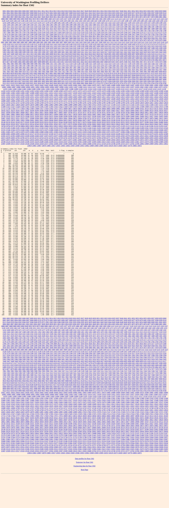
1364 (47, 25)
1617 (8, 28)
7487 (74, 68)
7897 (117, 71)
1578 (117, 27)
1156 (53, 21)
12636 (56, 99)
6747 (98, 60)
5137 (35, 44)
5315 (55, 50)
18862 (13, 114)
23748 (113, 144)
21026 (108, 126)
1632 (51, 28)
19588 (32, 118)
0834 (67, 17)
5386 (16, 52)
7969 (141, 71)
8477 (71, 79)
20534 (32, 124)
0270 (43, 13)
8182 (55, 75)
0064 (16, 13)
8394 (149, 77)
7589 (28, 69)
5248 (86, 48)
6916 (59, 62)
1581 (129, 27)
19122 (161, 114)
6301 (133, 56)
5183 (24, 46)
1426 (63, 25)
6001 (39, 54)
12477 (94, 95)
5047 (47, 40)
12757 (17, 103)
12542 (8, 97)
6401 (141, 58)
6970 (110, 62)
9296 (129, 81)
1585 (145, 27)
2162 (110, 32)
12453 (13, 95)
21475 (113, 128)
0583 (55, 15)
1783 (153, 30)
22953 (41, 140)
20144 (165, 120)
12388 (142, 91)
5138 (39, 44)
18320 (51, 110)
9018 (24, 81)
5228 (8, 48)
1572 (94, 27)
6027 (102, 54)
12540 (166, 95)
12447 (151, 93)
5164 (114, 44)
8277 (55, 77)
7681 (35, 71)
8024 (8, 73)
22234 (103, 134)
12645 (99, 99)
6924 (90, 62)
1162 (76, 21)
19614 (51, 118)
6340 (47, 58)
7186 (20, 66)
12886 (65, 105)
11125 (159, 89)
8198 (98, 75)
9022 (28, 81)
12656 (151, 99)
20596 (89, 124)
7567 (149, 68)
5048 (51, 40)
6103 (153, 54)
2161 (106, 32)
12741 (127, 101)
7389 (8, 68)
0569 (35, 15)
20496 (3, 124)
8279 (59, 77)
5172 (145, 44)
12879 (32, 105)
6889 (43, 62)
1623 (28, 28)
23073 (146, 140)
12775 (60, 103)
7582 (12, 69)
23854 (29, 146)
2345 (125, 34)
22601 (137, 136)
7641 (137, 69)
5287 (149, 48)
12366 (46, 91)
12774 (56, 103)
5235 (35, 48)
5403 (71, 52)
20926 (65, 126)
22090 (13, 134)
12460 (46, 95)
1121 (143, 19)
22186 (65, 134)
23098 (161, 140)
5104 (85, 42)
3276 (149, 36)
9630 (28, 83)
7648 (149, 69)
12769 (41, 103)
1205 (161, 21)
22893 (13, 140)
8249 (35, 77)
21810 (103, 130)
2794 (31, 36)
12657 (156, 99)
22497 (75, 136)
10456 (65, 85)
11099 (76, 89)
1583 (137, 27)
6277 (86, 56)
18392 (108, 110)
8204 (117, 75)
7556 (125, 68)
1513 (141, 25)
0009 (31, 11)
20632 (137, 124)
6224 (47, 56)
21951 (94, 132)
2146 (51, 32)
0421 (86, 13)
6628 (24, 60)
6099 (141, 54)
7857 (110, 71)
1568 (78, 27)
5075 (145, 40)
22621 (146, 136)
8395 (153, 77)
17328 (17, 107)
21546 (8, 130)
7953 (129, 71)
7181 (164, 64)
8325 (78, 77)
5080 (164, 40)
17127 (108, 105)
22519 (89, 136)
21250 (161, 126)
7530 (90, 68)
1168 (99, 21)
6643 (78, 60)
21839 (146, 130)
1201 (146, 21)
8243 (28, 77)
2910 (106, 36)
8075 (47, 73)
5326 (98, 50)
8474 (63, 79)
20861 (42, 126)
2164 (117, 32)
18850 (166, 112)
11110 (122, 89)
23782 (132, 144)
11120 (150, 89)
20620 (118, 124)
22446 (37, 136)
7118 (70, 64)
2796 (39, 36)
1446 (67, 25)
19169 (17, 116)
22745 (75, 138)
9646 (55, 83)
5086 (22, 42)
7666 (16, 71)
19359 (113, 116)
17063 (89, 105)
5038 (20, 40)
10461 (80, 85)
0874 (137, 17)
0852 (102, 17)
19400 (132, 116)
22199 (70, 134)
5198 (78, 46)
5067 (117, 40)
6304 (145, 56)
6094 (121, 54)
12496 (151, 95)
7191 (39, 66)
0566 (24, 15)
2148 (59, 32)
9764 (153, 83)
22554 (108, 136)
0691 (157, 15)
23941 (63, 146)
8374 (98, 77)
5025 (133, 38)
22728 (51, 138)
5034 (4, 40)
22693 (13, 138)
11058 (137, 87)
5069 (125, 40)
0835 (71, 17)
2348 (137, 34)
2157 (94, 32)
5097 (61, 42)
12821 (151, 103)
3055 (145, 36)
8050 (24, 73)
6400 (137, 58)
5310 (43, 50)
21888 (41, 132)
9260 (86, 81)
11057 (132, 87)
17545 (123, 107)
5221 (145, 46)
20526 (13, 124)
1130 (11, 21)
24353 (106, 146)
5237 (43, 48)
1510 (129, 25)
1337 (149, 23)
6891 (47, 62)
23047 (103, 140)
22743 (70, 138)
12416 (65, 93)
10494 (123, 85)
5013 (90, 38)
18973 (51, 114)
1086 (77, 19)
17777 (18, 109)
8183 (59, 75)
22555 (113, 136)
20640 (142, 124)
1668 (82, 28)
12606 (80, 97)
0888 (11, 19)
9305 (153, 81)
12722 (70, 101)
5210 (106, 46)
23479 (146, 142)
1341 (164, 23)
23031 (94, 140)
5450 (20, 54)
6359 (82, 58)
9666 (86, 83)
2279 (94, 34)
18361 (80, 110)
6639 (63, 60)
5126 (162, 42)
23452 (127, 142)
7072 (145, 62)
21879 (27, 132)
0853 (106, 17)
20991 (99, 126)
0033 (106, 11)
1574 (102, 27)
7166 (153, 64)
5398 (51, 52)
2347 (133, 34)
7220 (71, 66)
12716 (60, 101)
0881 (160, 17)
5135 (28, 44)
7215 (59, 66)
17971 (56, 109)
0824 (35, 17)
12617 (132, 97)
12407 (27, 93)
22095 (17, 134)
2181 (16, 34)
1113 (112, 19)
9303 (145, 81)
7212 (47, 66)
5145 (67, 44)
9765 (157, 83)
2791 (24, 36)
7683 (39, 71)
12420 (84, 93)
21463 (103, 128)
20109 (118, 120)
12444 (137, 93)
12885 (60, 105)
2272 (67, 34)
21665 (32, 130)
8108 (75, 73)
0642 (102, 15)
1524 (20, 27)
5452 (28, 54)
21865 (8, 132)
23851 (161, 144)
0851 (98, 17)
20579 (70, 124)
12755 (13, 103)
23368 (84, 142)
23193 (32, 142)
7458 (67, 68)
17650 (156, 107)
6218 (28, 56)
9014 (16, 81)
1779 (137, 30)
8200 (106, 75)
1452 (86, 25)
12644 (94, 99)
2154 (82, 32)
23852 (166, 144)
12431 (123, 93)
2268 (51, 34)
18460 (132, 110)
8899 (4, 81)
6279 (94, 56)
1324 (117, 23)
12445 (142, 93)
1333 (133, 23)
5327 (102, 50)
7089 (32, 64)
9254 (74, 81)
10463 (84, 85)
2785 (164, 34)
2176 (164, 32)
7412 (35, 68)
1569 (82, 27)
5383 (4, 52)
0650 (129, 15)
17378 (37, 107)
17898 (37, 109)
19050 (89, 114)
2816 (74, 36)
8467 (51, 79)
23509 (8, 144)
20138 (161, 120)
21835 (137, 130)
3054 (141, 36)
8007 (157, 71)
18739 (89, 112)
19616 (56, 118)
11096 (62, 89)
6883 (24, 62)
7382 (164, 66)
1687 (149, 28)
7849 (102, 71)
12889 (75, 105)
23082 (151, 140)
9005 (12, 81)
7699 (51, 71)
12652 (132, 99)
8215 (160, 75)
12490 (142, 95)
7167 (156, 64)
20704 (8, 126)
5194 (63, 46)
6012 (63, 54)
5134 (24, 44)
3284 (16, 38)
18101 (142, 109)
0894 (22, 19)
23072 (142, 140)
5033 (164, 38)
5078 (157, 40)
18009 (65, 109)
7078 (157, 62)
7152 (106, 64)
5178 (4, 46)
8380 (110, 77)
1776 (125, 30)
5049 (55, 40)
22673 (3, 138)
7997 (149, 71)
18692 (60, 112)
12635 (51, 99)
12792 (132, 103)
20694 (166, 124)
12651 (127, 99)
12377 (94, 91)
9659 (74, 83)
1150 (30, 21)
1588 (157, 27)
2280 (98, 34)
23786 (137, 144)
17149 (113, 105)
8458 (39, 79)
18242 (17, 110)
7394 (12, 68)
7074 (149, 62)
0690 (153, 15)
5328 (106, 50)
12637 (60, 99)
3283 (12, 38)
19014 (65, 114)
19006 (61, 114)
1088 (85, 19)
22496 (70, 136)
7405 (28, 68)
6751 (114, 60)
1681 (125, 28)
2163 (114, 32)
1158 (61, 21)
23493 (166, 142)
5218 (137, 46)
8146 (141, 73)
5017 (106, 38)
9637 (43, 83)
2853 (98, 36)
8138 (117, 73)
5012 (86, 38)
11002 (66, 87)
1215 (165, 21)
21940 (89, 132)
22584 (132, 136)
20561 (51, 124)
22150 (37, 134)
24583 (120, 146)
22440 (32, 136)
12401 (8, 93)
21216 (156, 126)
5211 (110, 46)
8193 (82, 75)
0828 (43, 17)
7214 (55, 66)
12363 (32, 91)
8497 (106, 79)
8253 (43, 77)
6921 (78, 62)
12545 (17, 97)
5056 (78, 40)
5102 (77, 42)
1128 (3, 21)
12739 (123, 101)
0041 (125, 11)
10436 (27, 85)
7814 (82, 71)
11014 (90, 87)
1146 (15, 21)
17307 (166, 105)
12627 (13, 99)
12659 (166, 99)
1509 (125, 25)
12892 (80, 105)
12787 (113, 103)
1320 (102, 23)
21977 (118, 132)
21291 (17, 128)
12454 (17, 95)
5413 (90, 52)
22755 (89, 138)
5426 (141, 52)
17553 (127, 107)
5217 (133, 46)
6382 (106, 58)
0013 (47, 11)
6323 (12, 58)
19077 (127, 114)
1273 (28, 23)
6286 (121, 56)
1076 (62, 19)
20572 (60, 124)
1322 (110, 23)
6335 (28, 58)
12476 (89, 95)
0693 (164, 15)
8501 (117, 79)
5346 (145, 50)
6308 (160, 56)
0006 (24, 11)
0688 (145, 15)
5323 (86, 50)
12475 (84, 95)
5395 (39, 52)
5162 (106, 44)
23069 (132, 140)
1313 (78, 23)
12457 (32, 95)
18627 (27, 112)
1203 (153, 21)
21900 (56, 132)
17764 (13, 109)
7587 (24, 69)
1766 (102, 30)
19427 (151, 116)
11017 (94, 87)
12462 (56, 95)
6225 (51, 56)
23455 (132, 142)
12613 (113, 97)
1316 (90, 23)
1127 (166, 19)
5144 (63, 44)
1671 (94, 28)
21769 (80, 130)
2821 (94, 36)
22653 (161, 136)
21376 (56, 128)
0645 (114, 15)
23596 (56, 144)
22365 (3, 136)
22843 (156, 138)
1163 (80, 21)
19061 (94, 114)
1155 (49, 21)
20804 (22, 126)
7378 (157, 66)
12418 (75, 93)
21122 (132, 126)
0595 (82, 15)
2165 (121, 32)
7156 (121, 64)
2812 (59, 36)
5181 (16, 46)
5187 (35, 46)
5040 (28, 40)
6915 (55, 62)
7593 (31, 69)
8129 (106, 73)
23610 (75, 144)
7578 (8, 69)
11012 (85, 87)
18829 (161, 112)
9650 (59, 83)
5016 (102, 38)
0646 (117, 15)
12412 (51, 93)
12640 (75, 99)
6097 (133, 54)
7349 (141, 66)
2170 (141, 32)
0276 (47, 13)
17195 (137, 105)
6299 (125, 56)
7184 (12, 66)
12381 (113, 91)
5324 (90, 50)
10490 (118, 85)
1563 (59, 27)
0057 (153, 11)
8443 (20, 79)
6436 (149, 58)
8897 (160, 79)
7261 (117, 66)
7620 (121, 69)
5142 (55, 44)
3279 (160, 36)
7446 (63, 68)
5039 (24, 40)
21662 (27, 130)
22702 (17, 138)
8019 (4, 73)
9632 (35, 83)
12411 (46, 93)
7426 (51, 68)
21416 (75, 128)
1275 (35, 23)
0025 (78, 11)
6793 (145, 60)
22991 (84, 140)
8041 (20, 73)
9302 (141, 81)
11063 (146, 87)
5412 (86, 52)
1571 (90, 27)
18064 (104, 109)
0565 (20, 15)
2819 (86, 36)
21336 (41, 128)
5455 (35, 54)
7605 (74, 69)
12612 (108, 97)
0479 (141, 13)
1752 (47, 30)
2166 (125, 32)
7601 (63, 69)
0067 (28, 13)
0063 (12, 13)
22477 (56, 136)
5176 (160, 44)
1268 (12, 23)
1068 (50, 19)
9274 (102, 81)
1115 (120, 19)
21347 (46, 128)
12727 (89, 101)
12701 (22, 101)
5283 (137, 48)
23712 (99, 144)
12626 (8, 99)
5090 (38, 42)
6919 (71, 62)
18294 (32, 110)
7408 (31, 68)
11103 (94, 89)
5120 (139, 42)
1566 (71, 27)
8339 (82, 77)
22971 (60, 140)
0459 (129, 13)
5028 (145, 38)
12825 (3, 105)
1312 (74, 23)
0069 (35, 13)
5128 (4, 44)
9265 (94, 81)
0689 (149, 15)
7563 (141, 68)
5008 (71, 38)
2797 (43, 36)
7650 (153, 69)
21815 (113, 130)
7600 (59, 69)
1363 (43, 25)
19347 (103, 116)
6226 (55, 56)
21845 (156, 130)
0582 (51, 15)
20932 (70, 126)
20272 (80, 122)
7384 (4, 68)
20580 (75, 124)
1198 (134, 21)
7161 (141, 64)
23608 (70, 144)
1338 (153, 23)
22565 (123, 136)
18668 (51, 112)
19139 (3, 116)
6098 (137, 54)
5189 (43, 46)
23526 (22, 144)
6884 (28, 62)
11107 (113, 89)
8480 (74, 79)
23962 (87, 146)
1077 (65, 19)
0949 (26, 19)
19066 (108, 114)
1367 (59, 25)
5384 (8, 52)
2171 (145, 32)
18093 (127, 109)
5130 (8, 44)
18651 (41, 112)
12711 (46, 101)
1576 (110, 27)
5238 (47, 48)
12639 (70, 99)
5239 (51, 48)
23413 (103, 142)
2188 (31, 34)
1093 (105, 19)
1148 (22, 21)
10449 (56, 85)
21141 (137, 126)
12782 (89, 103)
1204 (157, 21)
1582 (133, 27)
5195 (67, 46)
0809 (16, 17)
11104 (99, 89)
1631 (47, 28)
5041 (31, 40)
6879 (12, 62)
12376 (89, 91)
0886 (3, 19)
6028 (106, 54)
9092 (43, 81)
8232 (20, 77)
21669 (37, 130)
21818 (118, 130)
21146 (146, 126)
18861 (8, 114)
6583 (20, 60)
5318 (67, 50)
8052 (28, 73)
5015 (98, 38)
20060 (80, 120)
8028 (12, 73)
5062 (98, 40)
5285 (145, 48)
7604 (71, 69)
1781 (145, 30)
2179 (8, 34)
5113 (116, 42)
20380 (146, 122)
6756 (133, 60)
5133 (20, 44)
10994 (42, 87)
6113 (157, 54)
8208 (133, 75)
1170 (107, 21)
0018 (63, 11)
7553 (121, 68)
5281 (129, 48)
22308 (166, 134)
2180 (12, 34)
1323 (114, 23)
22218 (89, 134)
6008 (51, 54)
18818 (137, 112)
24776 (130, 146)
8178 (43, 75)
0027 (82, 11)
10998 (61, 87)
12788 (118, 103)
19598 (37, 118)
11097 (66, 89)
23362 (80, 142)
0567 (28, 15)
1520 (4, 27)
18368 (84, 110)
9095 (51, 81)
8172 (24, 75)
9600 (20, 83)
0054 (141, 11)
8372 (94, 77)
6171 (12, 56)
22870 (3, 140)
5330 (114, 50)
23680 (89, 144)
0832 (59, 17)
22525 (94, 136)
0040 (121, 11)
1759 (74, 30)
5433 (149, 52)
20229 (51, 122)
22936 (37, 140)
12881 (41, 105)
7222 (78, 66)
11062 (141, 87)
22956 (46, 140)
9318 (12, 83)
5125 (158, 42)
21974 (113, 132)
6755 (129, 60)
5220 (141, 46)
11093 (52, 89)
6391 (114, 58)
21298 (27, 128)
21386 (65, 128)
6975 (117, 62)
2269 (55, 34)
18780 (118, 112)
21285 (8, 128)
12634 (46, 99)
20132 (137, 120)
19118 (156, 114)
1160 (69, 21)
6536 (8, 60)
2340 (106, 34)
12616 (127, 97)
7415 (39, 68)
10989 (23, 87)
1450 (78, 25)
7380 (160, 66)
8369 (90, 77)
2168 (133, 32)
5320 (74, 50)
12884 (56, 105)
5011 (82, 38)
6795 (153, 60)
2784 (160, 34)
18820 (142, 112)
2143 (39, 32)
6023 (86, 54)
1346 (16, 25)
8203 (114, 75)
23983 (96, 146)
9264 (90, 81)
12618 (137, 97)
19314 (80, 116)
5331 (117, 50)
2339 (102, 34)
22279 (151, 134)
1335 (141, 23)
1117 (127, 19)
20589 (80, 124)
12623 (161, 97)
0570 (39, 15)
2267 (47, 34)
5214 (121, 46)
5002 (47, 38)
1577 (114, 27)
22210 (80, 134)
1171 (111, 21)
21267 (165, 126)
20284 (89, 122)
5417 (106, 52)
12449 (161, 93)
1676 (110, 28)
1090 (93, 19)
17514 (108, 107)
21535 (3, 130)
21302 (32, 128)
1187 (122, 21)
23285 (46, 142)
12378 (99, 91)
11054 (122, 87)
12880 (37, 105)
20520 (8, 124)
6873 (164, 60)
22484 (60, 136)
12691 (8, 101)
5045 (39, 40)
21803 (94, 130)
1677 (114, 28)
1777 (129, 30)
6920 (74, 62)
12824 (166, 103)
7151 (102, 64)
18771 (113, 112)
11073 (160, 87)
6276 (82, 56)
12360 (17, 91)
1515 (149, 25)
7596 (43, 69)
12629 (22, 99)
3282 (8, 38)
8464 (47, 79)
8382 (117, 77)
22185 (60, 134)
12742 (132, 101)
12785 (103, 103)
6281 (102, 56)
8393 (145, 77)
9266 (98, 81)
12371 (70, 91)
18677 (56, 112)
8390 (133, 77)
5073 (137, 40)
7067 (141, 62)
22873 (8, 140)
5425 (137, 52)
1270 (16, 23)
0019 (67, 11)
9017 (20, 81)
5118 (131, 42)
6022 (82, 54)
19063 (99, 114)
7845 (98, 71)
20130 (132, 120)
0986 (46, 19)
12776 (65, 103)
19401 (137, 116)
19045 (84, 114)
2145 (47, 32)
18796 (127, 112)
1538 (51, 27)
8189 (74, 75)
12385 (132, 91)
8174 (31, 75)
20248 (65, 122)
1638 (71, 28)
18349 (75, 110)
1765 (98, 30)
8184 (63, 75)
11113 (136, 89)
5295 (157, 48)
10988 (18, 87)
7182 (4, 66)
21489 (132, 128)
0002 (8, 11)
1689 (157, 28)
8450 (31, 79)
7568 (153, 68)
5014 (94, 38)
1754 (55, 30)
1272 (24, 23)
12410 (41, 93)
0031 (98, 11)
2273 (71, 34)
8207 (129, 75)
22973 (70, 140)
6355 (67, 58)
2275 (78, 34)
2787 (8, 36)
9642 (47, 83)
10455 (60, 85)
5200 (86, 46)
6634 (47, 60)
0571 (43, 15)
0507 (153, 13)
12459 (41, 95)
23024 (89, 140)
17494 (103, 107)
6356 (71, 58)
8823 (149, 79)
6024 (90, 54)
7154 (113, 64)
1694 (8, 30)
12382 (118, 91)
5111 (108, 42)
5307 (31, 50)
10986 (9, 87)
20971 (89, 126)
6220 (35, 56)
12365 (41, 91)
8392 (141, 77)
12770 (46, 103)
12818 (137, 103)
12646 (103, 99)
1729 (20, 30)
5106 (92, 42)
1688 (153, 28)
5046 (43, 40)
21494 (137, 128)
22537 (99, 136)
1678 (117, 28)
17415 (56, 107)
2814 (67, 36)
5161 (102, 44)
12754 (8, 103)
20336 (113, 122)
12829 (22, 105)
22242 (108, 134)
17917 (41, 109)
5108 (100, 42)
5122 (146, 42)
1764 (94, 30)
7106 (59, 64)
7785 (71, 71)
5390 (28, 52)
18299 (37, 110)
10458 (70, 85)
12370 (65, 91)
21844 (151, 130)
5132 (16, 44)
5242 (63, 48)
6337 (35, 58)
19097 (142, 114)
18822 (151, 112)
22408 (17, 136)
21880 (32, 132)
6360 (86, 58)
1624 (31, 28)
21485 (123, 128)
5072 (133, 40)
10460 (75, 85)
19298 (70, 116)
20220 (41, 122)
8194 (86, 75)
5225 (160, 46)
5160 (98, 44)
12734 (113, 101)
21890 (46, 132)
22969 (56, 140)
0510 (164, 13)
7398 (16, 68)
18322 (60, 110)
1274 (31, 23)
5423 (129, 52)
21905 (65, 132)
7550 (114, 68)
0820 (20, 17)
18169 (165, 109)
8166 (12, 75)
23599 (65, 144)
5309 (39, 50)
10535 (142, 85)
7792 (74, 71)
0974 (34, 19)
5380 (160, 50)
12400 (3, 93)
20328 (99, 122)
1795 (28, 32)
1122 (146, 19)
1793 (24, 32)
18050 (94, 109)
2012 (35, 32)
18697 (65, 112)
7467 (71, 68)
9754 (121, 83)
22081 (8, 134)
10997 (56, 87)
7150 (98, 64)
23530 (27, 144)
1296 (71, 23)
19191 (32, 116)
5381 (164, 50)
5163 (110, 44)
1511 (133, 25)
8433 (12, 79)
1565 (67, 27)
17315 (8, 107)
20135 (146, 120)
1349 (28, 25)
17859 (22, 109)
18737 (84, 112)
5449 (16, 54)
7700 (55, 71)
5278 (117, 48)
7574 (164, 68)
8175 (35, 75)
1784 (157, 30)
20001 (32, 120)
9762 (145, 83)
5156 (82, 44)
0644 (110, 15)
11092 (48, 89)
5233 (28, 48)
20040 (51, 120)
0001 (4, 11)
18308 (46, 110)
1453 (90, 25)
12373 (80, 91)
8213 (153, 75)
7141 (90, 64)
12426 (103, 93)
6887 (35, 62)
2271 (63, 34)
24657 (125, 146)
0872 (129, 17)
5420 (117, 52)
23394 (94, 142)
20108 (113, 120)
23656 (84, 144)
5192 (55, 46)
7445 (59, 68)
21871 (13, 132)
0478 (137, 13)
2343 (117, 34)
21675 (46, 130)
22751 (80, 138)
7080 (164, 62)
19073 (123, 114)
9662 (82, 83)
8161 (156, 73)
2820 (90, 36)
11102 (90, 89)
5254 (106, 48)
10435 (22, 85)
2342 (114, 34)
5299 (164, 48)
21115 (127, 126)
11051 (113, 87)
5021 (121, 38)
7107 (63, 64)
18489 (146, 110)
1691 (160, 28)
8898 (164, 79)
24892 (135, 146)
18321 (56, 110)
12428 (108, 93)
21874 (17, 132)
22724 (41, 138)
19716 (89, 118)
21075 (118, 126)
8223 (12, 77)
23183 (22, 142)
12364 (37, 91)
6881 (16, 62)
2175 (160, 32)
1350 (31, 25)
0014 (51, 11)
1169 (103, 21)
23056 (123, 140)
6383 (110, 58)
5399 (55, 52)
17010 (84, 105)
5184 (28, 46)
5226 (164, 46)
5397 (47, 52)
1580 (125, 27)
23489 (161, 142)
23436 (118, 142)
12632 (37, 99)
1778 (133, 30)
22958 (51, 140)
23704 (94, 144)
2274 (74, 34)
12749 (156, 101)
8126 (98, 73)
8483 (86, 79)
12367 (51, 91)
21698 (56, 130)
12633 (41, 99)
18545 (156, 110)
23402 (99, 142)
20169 (17, 122)
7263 (125, 66)
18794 (123, 112)
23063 (127, 140)
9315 (8, 83)
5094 (53, 42)
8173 (28, 75)
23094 (156, 140)
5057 (82, 40)
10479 (103, 85)
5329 (110, 50)
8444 (24, 79)
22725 (46, 138)
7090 (35, 64)
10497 (132, 85)
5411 (82, 52)
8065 (35, 73)
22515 (84, 136)
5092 (45, 42)
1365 (51, 25)
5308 (35, 50)
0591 (67, 15)
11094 (57, 89)
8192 (78, 75)
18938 (46, 114)
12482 (118, 95)
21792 (89, 130)
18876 (22, 114)
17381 (41, 107)
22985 (80, 140)
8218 (8, 77)
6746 (94, 60)
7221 (74, 66)
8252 (39, 77)
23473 (142, 142)
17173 (127, 105)
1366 (55, 25)
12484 (127, 95)
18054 (99, 109)
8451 (35, 79)
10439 (37, 85)
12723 (75, 101)
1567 (74, 27)
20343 (118, 122)
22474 (51, 136)
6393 (121, 58)
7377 (153, 66)
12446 (146, 93)
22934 (32, 140)
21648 (22, 130)
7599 (55, 69)
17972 (61, 109)
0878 (153, 17)
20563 (56, 124)
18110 (147, 109)
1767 (106, 30)
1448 (71, 25)
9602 (24, 83)
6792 (141, 60)
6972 (114, 62)
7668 (20, 71)
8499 (114, 79)
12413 (56, 93)
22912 (17, 140)
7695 (43, 71)
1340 (160, 23)
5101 (73, 42)
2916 (129, 36)
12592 (60, 97)
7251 (90, 66)
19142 (8, 116)
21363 (51, 128)
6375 (98, 58)
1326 (121, 23)
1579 (121, 27)
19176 (22, 116)
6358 (78, 58)
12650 (123, 99)
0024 (74, 11)
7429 (55, 68)
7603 (67, 69)
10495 (127, 85)
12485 (132, 95)
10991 (33, 87)
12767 (32, 103)
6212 (24, 56)
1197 (130, 21)
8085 (59, 73)
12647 (108, 99)
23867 (39, 146)
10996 (52, 87)
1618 (12, 28)
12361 (22, 91)
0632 (86, 15)
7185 (16, 66)
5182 (20, 46)
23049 (108, 140)
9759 (137, 83)
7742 (63, 71)
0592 (71, 15)
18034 (89, 109)
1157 (57, 21)
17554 (132, 107)
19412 (146, 116)
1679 (121, 28)
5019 (114, 38)
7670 (24, 71)
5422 (125, 52)
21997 (137, 132)
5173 (149, 44)
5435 (157, 52)
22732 (56, 138)
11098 (71, 89)
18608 (22, 112)
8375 (102, 77)
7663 (8, 71)
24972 (139, 146)
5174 (153, 44)
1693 (4, 30)
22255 (123, 134)
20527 (17, 124)
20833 (32, 126)
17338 (22, 107)
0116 (39, 13)
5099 (65, 42)
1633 (55, 28)
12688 (3, 101)
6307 (157, 56)
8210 (141, 75)
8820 (145, 79)
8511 (125, 79)
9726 (98, 83)
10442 (41, 85)
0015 (55, 11)
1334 (137, 23)
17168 (123, 105)
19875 (146, 118)
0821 (24, 17)
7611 (94, 69)
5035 (8, 40)
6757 (137, 60)
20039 (46, 120)
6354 (63, 58)
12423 (94, 93)
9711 (94, 83)
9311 (160, 81)
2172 (149, 32)
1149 (26, 21)
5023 (125, 38)
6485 (160, 58)
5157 (86, 44)
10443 (46, 85)
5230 (16, 48)
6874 (4, 62)
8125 (94, 73)
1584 (141, 27)
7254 (102, 66)
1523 (16, 27)
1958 (31, 32)
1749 (35, 30)
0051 (129, 11)
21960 (99, 132)
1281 (59, 23)
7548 (110, 68)
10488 (113, 85)
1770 (117, 30)
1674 (106, 28)
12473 (80, 95)
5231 (20, 48)
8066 (39, 73)
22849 (161, 138)
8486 (94, 79)
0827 (39, 17)
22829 (146, 138)
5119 (135, 42)
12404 (17, 93)
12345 (3, 91)
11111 (127, 89)
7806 (78, 71)
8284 (67, 77)
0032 (102, 11)
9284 (110, 81)
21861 (3, 132)
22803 (127, 138)
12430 (118, 93)
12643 (89, 99)
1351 (35, 25)
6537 (12, 60)
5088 (30, 42)
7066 (137, 62)
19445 (166, 116)
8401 (160, 77)
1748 (31, 30)
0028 (86, 11)
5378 (157, 50)
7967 (137, 71)
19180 (27, 116)
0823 (31, 17)
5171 (141, 44)
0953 (30, 19)
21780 (84, 130)
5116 (127, 42)
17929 (46, 109)
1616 (4, 28)
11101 (85, 89)
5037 (16, 40)
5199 (82, 46)
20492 (166, 122)
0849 (94, 17)
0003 (12, 11)
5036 (12, 40)
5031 (157, 38)
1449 (74, 25)
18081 (118, 109)
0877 (149, 17)
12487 (137, 95)
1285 (67, 23)
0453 (106, 13)
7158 (129, 64)
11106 (108, 89)
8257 (51, 77)
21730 (65, 130)
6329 (20, 58)
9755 (125, 83)
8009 (160, 71)
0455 (114, 13)
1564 (63, 27)
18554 (161, 110)
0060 (164, 11)
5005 (59, 38)
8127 (102, 73)
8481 (78, 79)
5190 (47, 46)
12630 (27, 99)
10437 (32, 85)
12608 (89, 97)
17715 (3, 109)
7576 (4, 69)
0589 (63, 15)
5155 (78, 44)
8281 (63, 77)
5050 (59, 40)
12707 (32, 101)
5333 (125, 50)
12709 (41, 101)
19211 (41, 116)
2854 (102, 36)
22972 (65, 140)
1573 (98, 27)
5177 (164, 44)
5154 (74, 44)
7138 (78, 64)
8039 (16, 73)
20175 (22, 122)
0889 (15, 19)
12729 (99, 101)
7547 (106, 68)
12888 (70, 105)
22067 (166, 132)
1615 (164, 27)
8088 (67, 73)
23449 (123, 142)
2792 (28, 36)
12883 (51, 105)
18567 (3, 112)
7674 (31, 71)
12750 (161, 101)
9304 (149, 81)
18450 (127, 110)
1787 (4, 32)
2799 (51, 36)
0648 (121, 15)
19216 (46, 116)
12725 (84, 101)
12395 (156, 91)
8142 (125, 73)
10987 (13, 87)
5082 (6, 42)
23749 (118, 144)
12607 (84, 97)
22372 (8, 136)
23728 (103, 144)
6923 (86, 62)
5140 (47, 44)
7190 (35, 66)
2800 (55, 36)
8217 (4, 77)
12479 (103, 95)
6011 (59, 54)
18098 (137, 109)
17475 (94, 107)
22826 (142, 138)
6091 (110, 54)
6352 (55, 58)
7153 (110, 64)
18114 (151, 109)
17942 (51, 109)
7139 (82, 64)
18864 (18, 114)
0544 (8, 15)
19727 (99, 118)
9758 (133, 83)
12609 (94, 97)
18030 (84, 109)
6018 (67, 54)
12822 (156, 103)
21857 (166, 130)
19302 (75, 116)
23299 (51, 142)
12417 (70, 93)
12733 (108, 101)
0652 (137, 15)
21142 (142, 126)
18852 (3, 114)
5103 (81, 42)
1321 (106, 23)
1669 (86, 28)
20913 (56, 126)
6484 (157, 58)
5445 (164, 52)
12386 (137, 91)
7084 (16, 64)
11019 (104, 87)
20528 (22, 124)
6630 (31, 60)
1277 (43, 23)
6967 (102, 62)
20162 (13, 122)
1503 (114, 25)
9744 (106, 83)
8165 (8, 75)
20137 (156, 120)
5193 (59, 46)
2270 (59, 34)
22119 (27, 134)
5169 (133, 44)
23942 (68, 146)
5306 (28, 50)
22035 (142, 132)
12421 (89, 93)
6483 (153, 58)
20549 (46, 124)
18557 (166, 110)
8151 (149, 73)
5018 (110, 38)
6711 (86, 60)
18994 (56, 114)
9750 (114, 83)
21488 (127, 128)
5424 (133, 52)
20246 (60, 122)
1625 (35, 28)
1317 (94, 23)
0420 (82, 13)
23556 (37, 144)
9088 (35, 81)
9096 (55, 81)
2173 (153, 32)
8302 (74, 77)
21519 (156, 128)
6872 (160, 60)
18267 (22, 110)
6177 (16, 56)
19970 (8, 120)
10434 (17, 85)
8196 (90, 75)
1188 (126, 21)
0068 (31, 13)
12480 (108, 95)
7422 (43, 68)
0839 (82, 17)
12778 (70, 103)
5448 (12, 54)
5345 (141, 50)
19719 (94, 118)
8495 (102, 79)
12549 (22, 97)
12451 (3, 95)
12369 (60, 91)
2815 (71, 36)
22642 (156, 136)
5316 (59, 50)
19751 (113, 118)
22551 (103, 136)
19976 (13, 120)
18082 (123, 109)
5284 (141, 48)
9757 (129, 83)
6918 (67, 62)
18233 (13, 110)
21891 (51, 132)
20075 (84, 120)
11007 (75, 87)
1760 (78, 30)
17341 (27, 107)
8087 (63, 73)
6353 (59, 58)
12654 (142, 99)
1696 (16, 30)
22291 (156, 134)
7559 (137, 68)
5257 (114, 48)
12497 (156, 95)
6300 (129, 56)
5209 (102, 46)
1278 (47, 23)
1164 (84, 21)
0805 (8, 17)
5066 (114, 40)
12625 (3, 99)
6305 (149, 56)
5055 (74, 40)
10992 (37, 87)
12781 (84, 103)
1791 (20, 32)
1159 (65, 21)
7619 (117, 69)
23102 (166, 140)
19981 (18, 120)
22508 (80, 136)
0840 (86, 17)
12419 (80, 93)
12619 (142, 97)
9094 (47, 81)
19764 (118, 118)
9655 (67, 83)
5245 (74, 48)
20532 (27, 124)
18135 (156, 109)
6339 (43, 58)
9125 (67, 81)
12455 (22, 95)
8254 (47, 77)
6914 (51, 62)
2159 (102, 32)
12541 (3, 97)
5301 (8, 50)
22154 (41, 134)
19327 (89, 116)
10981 (151, 85)
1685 (141, 28)
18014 (75, 109)
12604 (70, 97)
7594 (35, 69)
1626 (39, 28)
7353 (149, 66)
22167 (46, 134)
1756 (63, 30)
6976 (121, 62)
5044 (35, 40)
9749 (110, 83)
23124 (8, 142)
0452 (102, 13)
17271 (161, 105)
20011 (41, 120)
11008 (80, 87)
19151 (13, 116)
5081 (2, 42)
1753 (51, 30)
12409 (37, 93)
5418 (110, 52)
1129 (7, 21)
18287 (27, 110)
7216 (63, 66)
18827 (156, 112)
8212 (149, 75)
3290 (39, 38)
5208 (98, 46)
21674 (41, 130)
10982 (156, 85)
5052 (67, 40)
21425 (80, 128)
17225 (142, 105)
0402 (51, 13)
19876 (151, 118)
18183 (3, 110)
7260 (114, 66)
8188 (71, 75)
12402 (13, 93)
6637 (55, 60)
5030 (153, 38)
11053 (118, 87)
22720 (32, 138)
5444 (160, 52)
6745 (90, 60)
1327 (125, 23)
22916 (22, 140)
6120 (8, 56)
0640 (94, 15)
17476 (99, 107)
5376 (149, 50)
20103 (108, 120)
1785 (160, 30)
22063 (161, 132)
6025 (94, 54)
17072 (94, 105)
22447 (41, 136)
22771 (108, 138)
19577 (27, 118)
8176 (39, 75)
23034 (99, 140)
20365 (137, 122)
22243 (113, 134)
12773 (51, 103)
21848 (161, 130)
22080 (3, 134)
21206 (151, 126)
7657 (160, 69)
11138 (164, 89)
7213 (51, 66)
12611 (103, 97)
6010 (55, 54)
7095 (43, 64)
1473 (102, 25)
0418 (74, 13)
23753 (123, 144)
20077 (89, 120)
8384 (125, 77)
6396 (129, 58)
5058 (86, 40)
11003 (71, 87)
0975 (38, 19)
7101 (51, 64)
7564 (145, 68)
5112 (112, 42)
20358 (132, 122)
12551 (32, 97)
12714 (56, 101)
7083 (12, 64)
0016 (59, 11)
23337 (65, 142)
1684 (137, 28)
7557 (129, 68)
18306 (41, 110)
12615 (123, 97)
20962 (80, 126)
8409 (8, 79)
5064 (106, 40)
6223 (43, 56)
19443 (161, 116)
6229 (67, 56)
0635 (90, 15)
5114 (119, 42)
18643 (37, 112)
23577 (46, 144)
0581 (47, 15)
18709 (70, 112)
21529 (166, 128)
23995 (101, 146)
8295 (71, 77)
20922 (61, 126)
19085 (132, 114)
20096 (103, 120)
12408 (32, 93)
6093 (118, 54)
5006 (63, 38)
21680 (51, 130)
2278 (90, 34)
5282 (133, 48)
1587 (153, 27)
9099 (59, 81)
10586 (146, 85)
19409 (142, 116)
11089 (33, 89)
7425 (47, 68)
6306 (153, 56)
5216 (129, 46)
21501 (146, 128)
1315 (86, 23)
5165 (117, 44)
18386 (99, 110)
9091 (39, 81)
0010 (35, 11)
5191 (51, 46)
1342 (4, 25)
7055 (129, 62)
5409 (74, 52)
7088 (28, 64)
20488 (161, 122)
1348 (24, 25)
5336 (133, 50)
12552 (37, 97)
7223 (82, 66)
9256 (78, 81)
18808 (132, 112)
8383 (121, 77)
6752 (117, 60)
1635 (63, 28)
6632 (39, 60)
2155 (86, 32)
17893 (32, 109)
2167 (129, 32)
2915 (125, 36)
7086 (24, 64)
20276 (84, 122)
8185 (67, 75)
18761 (103, 112)
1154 (45, 21)
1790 (16, 32)
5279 (121, 48)
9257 (82, 81)
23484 (156, 142)
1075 (58, 19)
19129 (165, 114)
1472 (98, 25)
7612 (98, 69)
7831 (86, 71)
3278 (157, 36)
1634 (59, 28)
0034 (110, 11)
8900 (8, 81)
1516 (153, 25)
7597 (47, 69)
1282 (63, 23)
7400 (20, 68)
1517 (157, 25)
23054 (118, 140)
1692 (164, 28)
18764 (108, 112)
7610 (90, 69)
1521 (8, 27)
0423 (94, 13)
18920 (37, 114)
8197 (94, 75)
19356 (108, 116)
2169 (137, 32)
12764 (27, 103)
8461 (43, 79)
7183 (8, 66)
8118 (82, 73)
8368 (86, 77)
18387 (103, 110)
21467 (108, 128)
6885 (31, 62)
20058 (75, 120)
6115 (160, 54)
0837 (78, 17)
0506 (149, 13)
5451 (24, 54)
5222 (149, 46)
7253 (98, 66)
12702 (27, 101)
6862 (157, 60)
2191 (43, 34)
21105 (123, 126)
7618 (114, 69)
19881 (156, 118)
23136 (13, 142)
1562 (55, 27)
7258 (110, 66)
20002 (37, 120)
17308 (3, 107)
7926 (125, 71)
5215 (125, 46)
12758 (22, 103)
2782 (153, 34)
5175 (157, 44)
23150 (17, 142)
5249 (90, 48)
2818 (82, 36)
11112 (131, 89)
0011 (39, 11)
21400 (70, 128)
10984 (166, 85)
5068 (121, 40)
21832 (132, 130)
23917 (53, 146)
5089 (34, 42)
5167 (125, 44)
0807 (12, 17)
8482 (82, 79)
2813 (63, 36)
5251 (98, 48)
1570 (86, 27)
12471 (70, 95)
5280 (125, 48)
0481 (145, 13)
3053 (137, 36)
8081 (51, 73)
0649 (125, 15)
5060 (90, 40)
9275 (106, 81)
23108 (3, 142)
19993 (22, 120)
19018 (75, 114)
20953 (75, 126)
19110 (151, 114)
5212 (114, 46)
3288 (31, 38)
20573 (65, 124)
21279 (3, 128)
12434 (132, 93)
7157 (125, 64)
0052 (133, 11)
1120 (139, 19)
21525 (161, 128)
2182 (20, 34)
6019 (71, 54)
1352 (39, 25)
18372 (89, 110)
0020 (71, 11)
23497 (3, 144)
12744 (137, 101)
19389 (127, 116)
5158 (90, 44)
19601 (41, 118)
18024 (80, 109)
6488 (4, 60)
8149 (145, 73)
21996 (132, 132)
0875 (141, 17)
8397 (157, 77)
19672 (75, 118)
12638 (65, 99)
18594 (13, 112)
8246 (31, 77)
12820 (146, 103)
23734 (108, 144)
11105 (104, 89)
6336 (31, 58)
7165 (149, 64)
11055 (127, 87)
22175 (56, 134)
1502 (110, 25)
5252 (102, 48)
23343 (70, 142)
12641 (80, 99)
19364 (118, 116)
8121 (86, 73)
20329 (103, 122)
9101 (63, 81)
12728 (94, 101)
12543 (13, 97)
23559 (41, 144)
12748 (151, 101)
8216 (164, 75)
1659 (74, 28)
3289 (35, 38)
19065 (104, 114)
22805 (132, 138)
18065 (108, 109)
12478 (99, 95)
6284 (114, 56)
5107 (96, 42)
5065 (110, 40)
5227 (4, 48)
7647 (145, 69)
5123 (150, 42)
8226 (16, 77)
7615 (110, 69)
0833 (63, 17)
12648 (113, 99)
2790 (20, 36)
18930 (41, 114)
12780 (80, 103)
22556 (118, 136)
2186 (24, 34)
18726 (80, 112)
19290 (65, 116)
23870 (44, 146)
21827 (127, 130)
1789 (12, 32)
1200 (142, 21)
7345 (137, 66)
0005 (20, 11)
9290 (114, 81)
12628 (17, 99)
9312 (164, 81)
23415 (108, 142)
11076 (5, 89)
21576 (17, 130)
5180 (12, 46)
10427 (3, 85)
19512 (13, 118)
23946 (77, 146)
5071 (129, 40)
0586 (59, 15)
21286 (13, 128)
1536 (43, 27)
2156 (90, 32)
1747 (28, 30)
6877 (8, 62)
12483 (123, 95)
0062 (8, 13)
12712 (51, 101)
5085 (18, 42)
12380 (108, 91)
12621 (151, 97)
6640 (67, 60)
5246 (78, 48)
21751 (70, 130)
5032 (160, 38)
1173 (119, 21)
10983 (161, 85)
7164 (145, 64)
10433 (13, 85)
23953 (82, 146)
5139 (43, 44)
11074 (165, 87)
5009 (74, 38)
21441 (94, 128)
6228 (63, 56)
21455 (99, 128)
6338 (39, 58)
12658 (161, 99)
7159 (133, 64)
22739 (60, 138)
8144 (133, 73)
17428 (65, 107)
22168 (51, 134)
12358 (13, 91)
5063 (102, 40)
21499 (142, 128)
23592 (51, 144)
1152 (38, 21)
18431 (123, 110)
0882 (164, 17)
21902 (60, 132)
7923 (121, 71)
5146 (71, 44)
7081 (4, 64)
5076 (149, 40)
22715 (27, 138)
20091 (99, 120)
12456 (27, 95)
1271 (20, 23)
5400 (59, 52)
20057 (70, 120)
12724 (80, 101)
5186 (31, 46)
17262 (146, 105)
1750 (39, 30)
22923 (27, 140)
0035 (114, 11)
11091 (43, 89)
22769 (103, 138)
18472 (142, 110)
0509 (160, 13)
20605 (103, 124)
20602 (94, 124)
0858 (125, 17)
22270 (137, 134)
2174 (157, 32)
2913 (117, 36)
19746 (108, 118)
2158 (98, 32)
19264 (56, 116)
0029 (90, 11)
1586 (149, 27)
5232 (24, 48)
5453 (32, 54)
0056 (149, 11)
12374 (84, 91)
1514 (145, 25)
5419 (114, 52)
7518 (86, 68)
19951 (166, 118)
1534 (35, 27)
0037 (117, 11)
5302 (12, 50)
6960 (94, 62)
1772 (121, 30)
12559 (46, 97)
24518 (111, 146)
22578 (127, 136)
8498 (110, 79)
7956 (133, 71)
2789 (16, 36)
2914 (121, 36)
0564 (16, 15)
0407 (67, 13)
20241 (56, 122)
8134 (113, 73)
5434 (153, 52)
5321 (78, 50)
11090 (38, 89)
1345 (12, 25)
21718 (60, 130)
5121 (143, 42)
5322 (82, 50)
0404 (55, 13)
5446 (4, 54)
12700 (17, 101)
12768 (37, 103)
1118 (131, 19)
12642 (84, 99)
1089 (89, 19)
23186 (27, 142)
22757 (94, 138)
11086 (29, 89)
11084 (19, 89)
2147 (55, 32)
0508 (157, 13)
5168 (129, 44)
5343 (137, 50)
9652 (63, 83)
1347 (20, 25)
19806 (123, 118)
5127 (166, 42)
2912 (114, 36)
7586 (20, 69)
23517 (17, 144)
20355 (127, 122)
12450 (166, 93)
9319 (16, 83)
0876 (145, 17)
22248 (118, 134)
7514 (82, 68)
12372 (75, 91)
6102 (149, 54)
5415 (98, 52)
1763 (90, 30)
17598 (142, 107)
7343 (133, 66)
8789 (133, 79)
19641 (65, 118)
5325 (94, 50)
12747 (146, 101)
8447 (28, 79)
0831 (55, 17)
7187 (24, 66)
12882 (46, 105)
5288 (153, 48)
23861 (34, 146)
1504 (117, 25)
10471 (99, 85)
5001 (43, 38)
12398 (166, 91)
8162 (160, 73)
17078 (99, 105)
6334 (24, 58)
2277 (86, 34)
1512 (137, 25)
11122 (154, 89)
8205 (121, 75)
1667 (78, 28)
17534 (118, 107)
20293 (94, 122)
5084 (14, 42)
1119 (135, 19)
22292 (161, 134)
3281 (4, 38)
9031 (31, 81)
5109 (104, 42)
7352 (145, 66)
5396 (43, 52)
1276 (39, 23)
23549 (32, 144)
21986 (127, 132)
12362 (27, 91)
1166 (92, 21)
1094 (108, 19)
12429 (113, 93)
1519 (164, 25)
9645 (51, 83)
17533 (113, 107)
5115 (123, 42)
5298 (160, 48)
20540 (37, 124)
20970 (85, 126)
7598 (51, 69)
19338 (94, 116)
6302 (137, 56)
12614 (118, 97)
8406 (164, 77)
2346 (129, 34)
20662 (156, 124)
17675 (161, 107)
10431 (8, 85)
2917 (133, 36)
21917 (75, 132)
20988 (94, 126)
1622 (24, 28)
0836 (74, 17)
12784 (99, 103)
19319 (84, 116)
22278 (146, 134)
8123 (90, 73)
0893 (19, 19)
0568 (31, 15)
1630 (43, 28)
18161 (161, 109)
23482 (151, 142)
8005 (153, 71)
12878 (27, 105)
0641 (98, 15)
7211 (43, 66)
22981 (75, 140)
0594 (78, 15)
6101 (145, 54)
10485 (108, 85)
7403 (24, 68)
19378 (123, 116)
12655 (146, 99)
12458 (37, 95)
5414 (94, 52)
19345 (99, 116)
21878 (22, 132)
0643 (106, 15)
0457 (121, 13)
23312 (56, 142)
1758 (71, 30)
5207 (94, 46)
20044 (60, 120)
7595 (39, 69)
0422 (90, 13)
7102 (55, 64)
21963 (103, 132)
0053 (137, 11)
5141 (51, 44)
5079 (160, 40)
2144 (43, 32)
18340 (70, 110)
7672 (28, 71)
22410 (22, 136)
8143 (129, 73)
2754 (145, 34)
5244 (71, 48)
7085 (20, 64)
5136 (31, 44)
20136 (151, 120)
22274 (142, 134)
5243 (67, 48)
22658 (166, 136)
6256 (74, 56)
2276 (82, 34)
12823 (161, 103)
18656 (46, 112)
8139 (121, 73)
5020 (117, 38)
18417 (118, 110)
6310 (4, 58)
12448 (156, 93)
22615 (142, 136)
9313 (4, 83)
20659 (151, 124)
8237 (24, 77)
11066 (155, 87)
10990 (28, 87)
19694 (80, 118)
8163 (164, 73)
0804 (4, 17)
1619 (16, 28)
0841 (90, 17)
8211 (145, 75)
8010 (164, 71)
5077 (153, 40)
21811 (108, 130)
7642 (141, 69)
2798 (47, 36)
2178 (4, 34)
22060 (156, 132)
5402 (67, 52)
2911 (110, 36)
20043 (56, 120)
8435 (16, 79)
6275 (78, 56)
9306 (157, 81)
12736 (118, 101)
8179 (47, 75)
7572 (160, 68)
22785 (118, 138)
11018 (99, 87)
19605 (46, 118)
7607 (82, 69)
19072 (118, 114)
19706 (84, 118)
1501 (106, 25)
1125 (158, 19)
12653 (137, 99)
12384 (127, 91)
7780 (67, 71)
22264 (132, 134)
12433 (127, 93)
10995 (47, 87)
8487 (98, 79)
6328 (16, 58)
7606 (78, 69)
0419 (78, 13)
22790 (123, 138)
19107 (147, 114)
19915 (161, 118)
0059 (160, 11)
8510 (121, 79)
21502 (151, 128)
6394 (125, 58)
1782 (149, 30)
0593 (74, 15)
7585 (16, 69)
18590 (8, 112)
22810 (137, 138)
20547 (41, 124)
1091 (97, 19)
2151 (71, 32)
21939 (84, 132)
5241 (59, 48)
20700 (3, 126)
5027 (141, 38)
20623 (123, 124)
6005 (47, 54)
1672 (98, 28)
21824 (123, 130)
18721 (75, 112)
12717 (65, 101)
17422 (60, 107)
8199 (102, 75)
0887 (7, 19)
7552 (117, 68)
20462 (156, 122)
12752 (3, 103)
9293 (121, 81)
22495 (65, 136)
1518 (160, 25)
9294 (125, 81)
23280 (41, 142)
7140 (86, 64)
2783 (157, 34)
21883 (37, 132)
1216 (4, 23)
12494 (146, 95)
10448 (51, 85)
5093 (49, 42)
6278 (90, 56)
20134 (142, 120)
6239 (71, 56)
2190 (39, 34)
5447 (8, 54)
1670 (90, 28)
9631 (31, 83)
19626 (60, 118)
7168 (160, 64)
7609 (86, 69)
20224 (46, 122)
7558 (133, 68)
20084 (94, 120)
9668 (90, 83)
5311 (47, 50)
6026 (98, 54)
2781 (149, 34)
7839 (94, 71)
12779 (75, 103)
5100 (69, 42)
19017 (70, 114)
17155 (118, 105)
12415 (60, 93)
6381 (102, 58)
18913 (32, 114)
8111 (78, 73)
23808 (146, 144)
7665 (12, 71)
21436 (89, 128)
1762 (86, 30)
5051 (63, 40)
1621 (20, 28)
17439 (80, 107)
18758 (99, 112)
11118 (145, 89)
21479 (118, 128)
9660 (78, 83)
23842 (156, 144)
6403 (145, 58)
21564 (13, 130)
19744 (103, 118)
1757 (67, 30)
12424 (99, 93)
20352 (123, 122)
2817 (78, 36)
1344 (8, 25)
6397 (133, 58)
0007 (28, 11)
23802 (142, 144)
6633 (43, 60)
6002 (43, 54)
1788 (8, 32)
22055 (151, 132)
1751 (43, 30)
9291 (117, 81)
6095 (125, 54)
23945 (72, 146)
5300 (4, 50)
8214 (157, 75)
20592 (84, 124)
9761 (141, 83)
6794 (149, 60)
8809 (141, 79)
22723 (37, 138)
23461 (137, 142)
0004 (16, 11)
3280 (164, 36)
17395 (51, 107)
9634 (39, 83)
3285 (20, 38)
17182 (132, 105)
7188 (28, 66)
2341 (110, 34)
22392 (13, 136)
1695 (12, 30)
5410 (78, 52)
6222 (39, 56)
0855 (114, 17)
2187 (28, 34)
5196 (71, 46)
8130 (110, 73)
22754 (84, 138)
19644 (70, 118)
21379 (60, 128)
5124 (154, 42)
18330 (65, 110)
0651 (133, 15)
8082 (55, 73)
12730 (103, 101)
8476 (67, 79)
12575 (56, 97)
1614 (160, 27)
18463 (137, 110)
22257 (127, 134)
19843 (132, 118)
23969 (91, 146)
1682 (129, 28)
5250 (94, 48)
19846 (137, 118)
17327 (13, 107)
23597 (60, 144)
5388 (20, 52)
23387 (89, 142)
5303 (16, 50)
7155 (117, 64)
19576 (22, 118)
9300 (133, 81)
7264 (129, 66)
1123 (150, 19)
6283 (110, 56)
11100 (81, 89)
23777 (127, 144)
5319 (71, 50)
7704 (59, 71)
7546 (102, 68)
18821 (146, 112)
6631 (35, 60)
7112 (67, 64)
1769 (114, 30)
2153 (78, 32)
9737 (102, 83)
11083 (14, 89)
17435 (75, 107)
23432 (113, 142)
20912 (51, 126)
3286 (24, 38)
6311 (8, 58)
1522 (12, 27)
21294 (22, 128)
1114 (116, 19)
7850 (106, 71)
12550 (27, 97)
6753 (121, 60)
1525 (24, 27)
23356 (75, 142)
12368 (56, 91)
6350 (51, 58)
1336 (145, 23)
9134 (71, 81)
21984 (123, 132)
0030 (94, 11)
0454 (110, 13)
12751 (166, 101)
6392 (117, 58)
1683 (133, 28)
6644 (82, 60)
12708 (37, 101)
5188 (39, 46)
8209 (137, 75)
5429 (145, 52)
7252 (94, 66)
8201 (110, 75)
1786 (164, 30)
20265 (70, 122)
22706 (22, 138)
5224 (157, 46)
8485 (90, 79)
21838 (142, 130)
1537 (47, 27)
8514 (129, 79)
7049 (125, 62)
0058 (157, 11)
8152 (153, 73)
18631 (32, 112)
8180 (51, 75)
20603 (99, 124)
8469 (55, 79)
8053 (32, 73)
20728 (18, 126)
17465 (84, 107)
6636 (51, 60)
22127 (32, 134)
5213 (117, 46)
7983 (145, 71)
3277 (153, 36)
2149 (63, 32)
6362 (94, 58)
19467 (3, 118)
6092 (114, 54)
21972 (108, 132)
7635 (133, 69)
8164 (4, 75)
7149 (94, 64)
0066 (24, 13)
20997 (104, 126)
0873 (133, 17)
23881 (48, 146)
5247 (82, 48)
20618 (108, 124)
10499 (137, 85)
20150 (8, 122)
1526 (28, 27)
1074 (54, 19)
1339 (157, 23)
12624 (166, 97)
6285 (117, 56)
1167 (95, 21)
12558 (41, 97)
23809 (151, 144)
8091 (71, 73)
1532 (31, 27)
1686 (145, 28)
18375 (94, 110)
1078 (69, 19)
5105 (88, 42)
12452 (8, 95)
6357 (74, 58)
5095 (57, 42)
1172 (115, 21)
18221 (8, 110)
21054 (113, 126)
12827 (13, 105)
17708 (166, 107)
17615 (151, 107)
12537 (161, 95)
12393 (151, 91)
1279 (51, 23)
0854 (110, 17)
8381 (114, 77)
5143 (59, 44)
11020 (108, 87)
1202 (150, 21)
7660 (164, 69)
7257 (106, 66)
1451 (82, 25)
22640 (151, 136)
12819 (142, 103)
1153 (42, 21)
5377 (153, 50)
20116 (127, 120)
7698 (47, 71)
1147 (19, 21)
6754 (125, 60)
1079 (73, 19)
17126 (103, 105)
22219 (94, 134)
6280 (98, 56)
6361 (90, 58)
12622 (156, 97)
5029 (149, 38)
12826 (8, 105)
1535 (39, 27)
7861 (114, 71)
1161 (72, 21)
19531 (17, 118)
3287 (28, 38)
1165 (88, 21)
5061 (94, 40)
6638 (59, 60)
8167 (16, 75)
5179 (8, 46)
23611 (80, 144)
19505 (8, 118)
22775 (113, 138)
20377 (142, 122)
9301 (137, 81)
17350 (32, 107)
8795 (137, 79)
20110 (123, 120)
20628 (132, 124)
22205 (75, 134)
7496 (78, 68)
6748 (102, 60)
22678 (8, 138)
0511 (4, 15)
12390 (146, 91)
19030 (80, 114)
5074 (141, 40)
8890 (153, 79)
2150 (67, 32)
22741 (65, 138)
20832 (27, 126)
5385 (12, 52)
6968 (106, 62)
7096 (47, 64)
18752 (94, 112)
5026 (137, 38)
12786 (108, 103)
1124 (154, 19)
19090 (137, 114)
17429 (70, 107)
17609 (146, 107)
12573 (51, 97)
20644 (146, 124)
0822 (28, 17)
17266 (151, 105)
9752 (117, 83)
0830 (51, 17)
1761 (82, 30)
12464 (60, 95)
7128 (74, 64)
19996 (27, 120)
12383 (123, 91)
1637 (67, 28)
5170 (137, 44)
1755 (59, 30)
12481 (113, 95)
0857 (121, 17)
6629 (28, 60)
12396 (161, 91)
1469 (94, 25)
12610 (99, 97)
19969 (3, 120)
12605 (75, 97)
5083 (10, 42)
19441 (156, 116)
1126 (162, 19)
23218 (37, 142)
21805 (99, 130)
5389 (24, 52)
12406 (22, 93)
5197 (74, 46)
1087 (81, 19)
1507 (121, 25)
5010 (78, 38)
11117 (141, 89)
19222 (51, 116)
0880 (157, 17)
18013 (70, 109)
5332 (121, 50)
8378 (106, 77)
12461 (51, 95)
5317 (63, 50)
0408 (71, 13)
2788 (12, 36)
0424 (98, 13)
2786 (4, 36)
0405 (59, 13)
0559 (12, 15)
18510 (151, 110)
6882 (20, 62)
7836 (90, 71)
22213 (84, 134)
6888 (39, 62)
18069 (113, 109)
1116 (124, 19)
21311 (37, 128)
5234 (31, 48)
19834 (127, 118)
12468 (65, 95)
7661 (4, 71)
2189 (35, 34)
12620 (146, 97)
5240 (55, 48)
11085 (24, 89)
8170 (20, 75)
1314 (82, 23)
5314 (51, 50)
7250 (86, 66)
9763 (149, 83)
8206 (125, 75)
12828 (17, 105)
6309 (164, 56)
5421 (121, 52)
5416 (102, 52)
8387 (129, 77)
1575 (106, 27)
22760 (99, 138)
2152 (74, 32)
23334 (60, 142)
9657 (71, 83)
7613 (102, 69)
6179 (20, 56)
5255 (110, 48)
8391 (137, 77)
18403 (113, 110)
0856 (117, 17)
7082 (8, 64)
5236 (39, 48)
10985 (4, 87)
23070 (137, 140)
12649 (118, 99)
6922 (82, 62)
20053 (65, 120)
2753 (141, 34)
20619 (113, 124)
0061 (4, 13)
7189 (31, 66)
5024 (129, 38)
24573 (115, 146)
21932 (80, 132)
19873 (142, 118)
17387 (46, 107)
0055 (145, 11)
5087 (26, 42)
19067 (113, 114)
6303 (141, 56)
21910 (70, 132)
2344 (121, 34)
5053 (71, 40)
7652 (157, 69)
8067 (43, 73)
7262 (121, 66)
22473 (46, 136)
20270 (75, 122)
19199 (37, 116)
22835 (151, 138)
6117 (164, 54)
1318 (98, 23)
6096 (129, 54)
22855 (166, 138)
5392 (35, 52)
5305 (24, 50)
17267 (156, 105)
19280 (60, 116)
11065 (151, 87)
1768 (110, 30)
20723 (13, 126)
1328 (129, 23)
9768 (164, 83)
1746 (24, 30)
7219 (67, 66)
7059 (133, 62)
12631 (32, 99)
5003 (51, 38)
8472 (59, 79)
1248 (8, 23)
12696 (13, 101)
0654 (141, 15)
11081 (10, 89)
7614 (106, 69)
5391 (31, 52)
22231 (99, 134)
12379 (103, 91)
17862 (27, 109)
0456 (117, 13)
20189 (32, 122)
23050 (113, 140)
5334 (129, 50)
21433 (84, 128)
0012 (43, 11)
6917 (63, 62)
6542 (16, 60)
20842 (37, 126)
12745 (142, 101)
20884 (46, 126)
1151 (34, 21)
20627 (127, 124)
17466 (89, 107)
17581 (137, 107)
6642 (74, 60)
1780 (141, 30)
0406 (63, 13)
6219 (31, 56)
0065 (20, 13)
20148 (3, 122)
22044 (146, 132)
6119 (4, 56)
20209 (37, 122)
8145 (137, 73)
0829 (47, 17)
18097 (132, 109)
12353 (8, 91)
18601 (17, 112)
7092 (39, 64)
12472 (75, 95)
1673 (102, 28)
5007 (67, 38)
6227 (59, 56)
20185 (27, 122)
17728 (8, 109)
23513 (13, 144)
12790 (123, 103)
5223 (153, 46)
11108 (118, 89)
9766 (160, 83)
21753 (75, 130)
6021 (78, 54)
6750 (110, 60)
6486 (164, 58)
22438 (27, 136)
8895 (157, 79)
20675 (161, 124)
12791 (127, 103)
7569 (157, 68)
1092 (101, 19)
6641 (71, 60)
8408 (4, 79)
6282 (106, 56)
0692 (160, 15)
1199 (138, 21)
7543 (98, 68)
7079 (160, 62)
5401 (63, 52)
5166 (121, 44)
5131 (12, 44)
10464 (89, 85)
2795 (35, 36)
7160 (137, 64)
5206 (90, 46)
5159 (94, 44)
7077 (153, 62)
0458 (125, 13)
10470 (94, 85)
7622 (125, 69)
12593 (65, 97)
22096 (22, 134)
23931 (58, 146)
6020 (75, 54)
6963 (98, 62)
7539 (94, 68)
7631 (129, 69)
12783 (94, 103)
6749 (106, 60)
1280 (55, 23)
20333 (108, 122)
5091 (42, 42)
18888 (27, 114)
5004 (55, 38)
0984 (42, 19)
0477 (133, 13)
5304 (20, 50)
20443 (151, 122)
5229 (12, 48)
